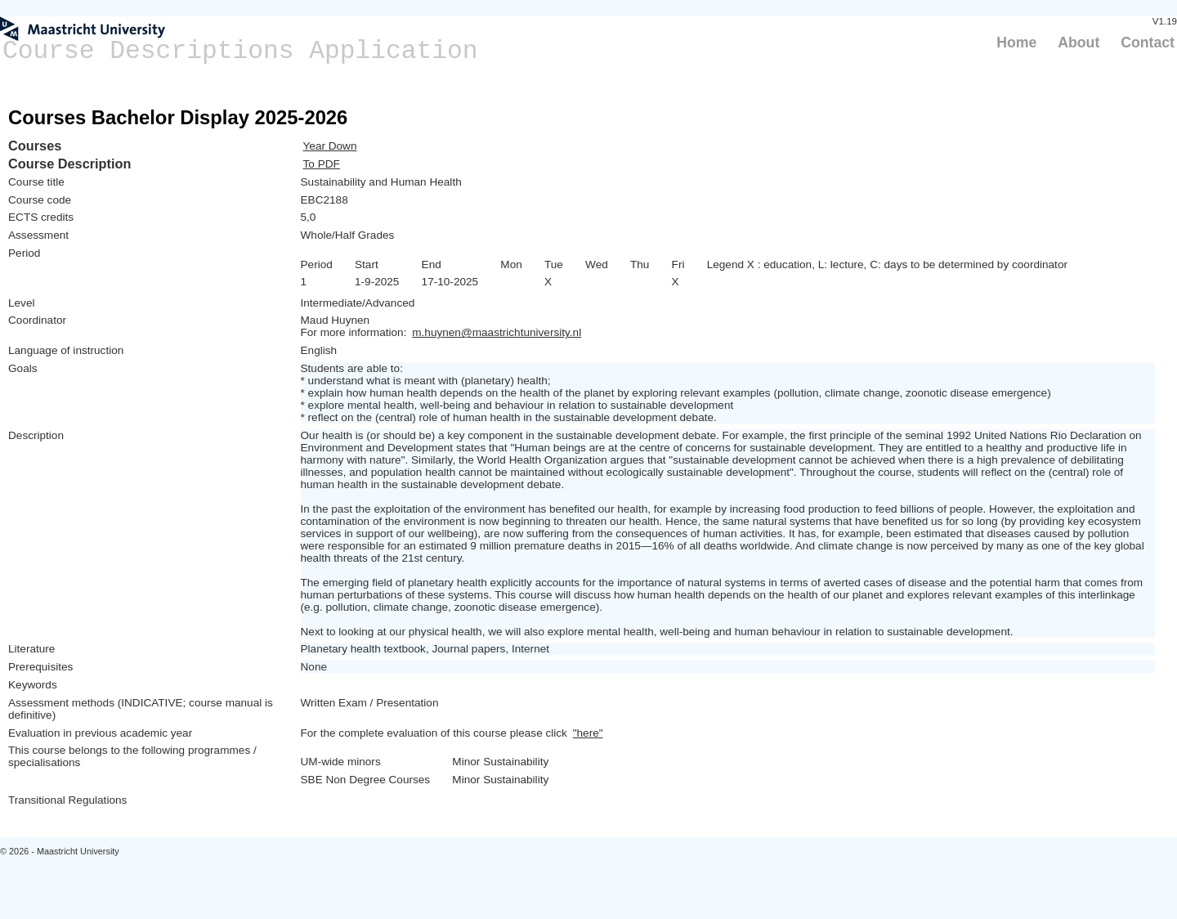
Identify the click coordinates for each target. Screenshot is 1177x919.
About (1078, 42)
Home (1016, 42)
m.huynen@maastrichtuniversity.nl (496, 332)
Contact (1148, 42)
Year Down (330, 146)
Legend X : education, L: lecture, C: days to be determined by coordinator (887, 264)
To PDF (321, 164)
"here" (588, 733)
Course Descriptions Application (240, 51)
